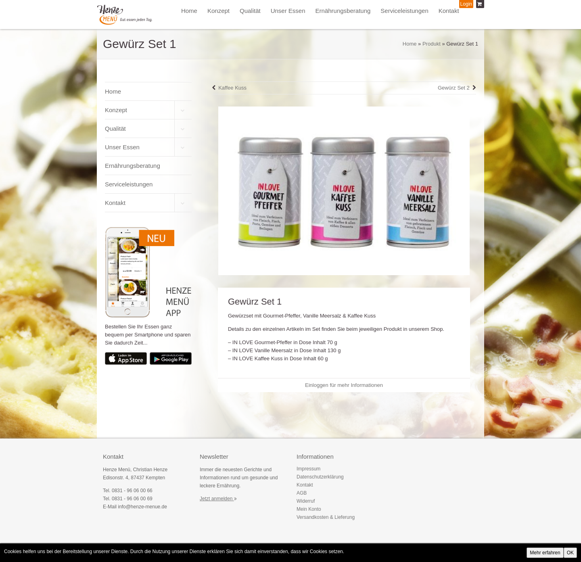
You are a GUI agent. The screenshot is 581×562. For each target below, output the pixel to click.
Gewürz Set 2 (454, 88)
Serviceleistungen (404, 10)
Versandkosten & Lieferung (326, 517)
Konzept (218, 10)
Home (189, 10)
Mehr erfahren (545, 553)
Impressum (308, 469)
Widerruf (306, 501)
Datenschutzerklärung (320, 477)
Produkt (431, 44)
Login (466, 4)
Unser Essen (288, 10)
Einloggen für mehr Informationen (344, 385)
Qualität (250, 10)
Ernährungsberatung (343, 10)
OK (570, 553)
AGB (302, 493)
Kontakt (449, 10)
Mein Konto (309, 509)
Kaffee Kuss (232, 88)
